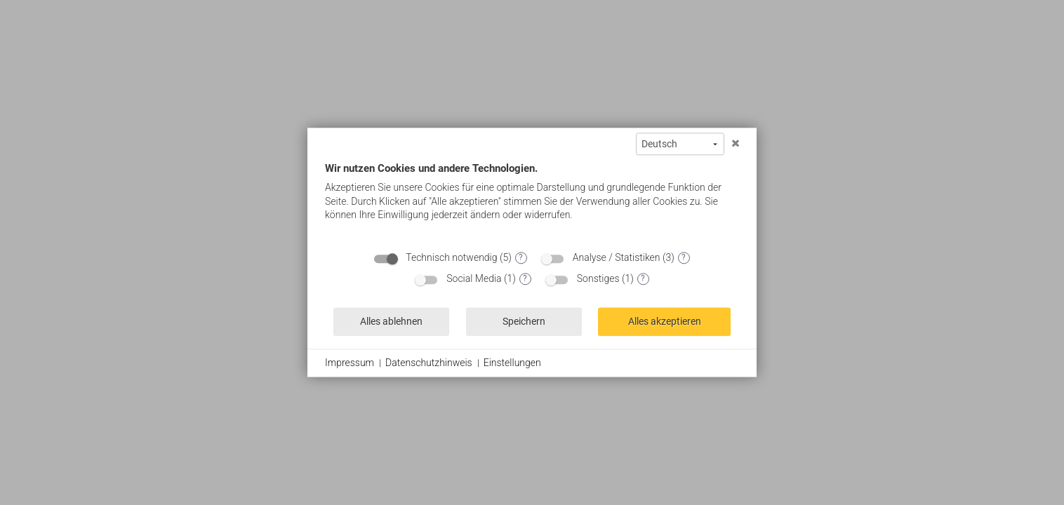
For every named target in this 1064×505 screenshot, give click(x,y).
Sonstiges (598, 278)
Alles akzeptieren (664, 321)
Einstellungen (512, 362)
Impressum (349, 362)
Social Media (473, 278)
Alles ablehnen (391, 321)
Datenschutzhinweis (428, 362)
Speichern (524, 321)
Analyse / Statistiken (616, 257)
